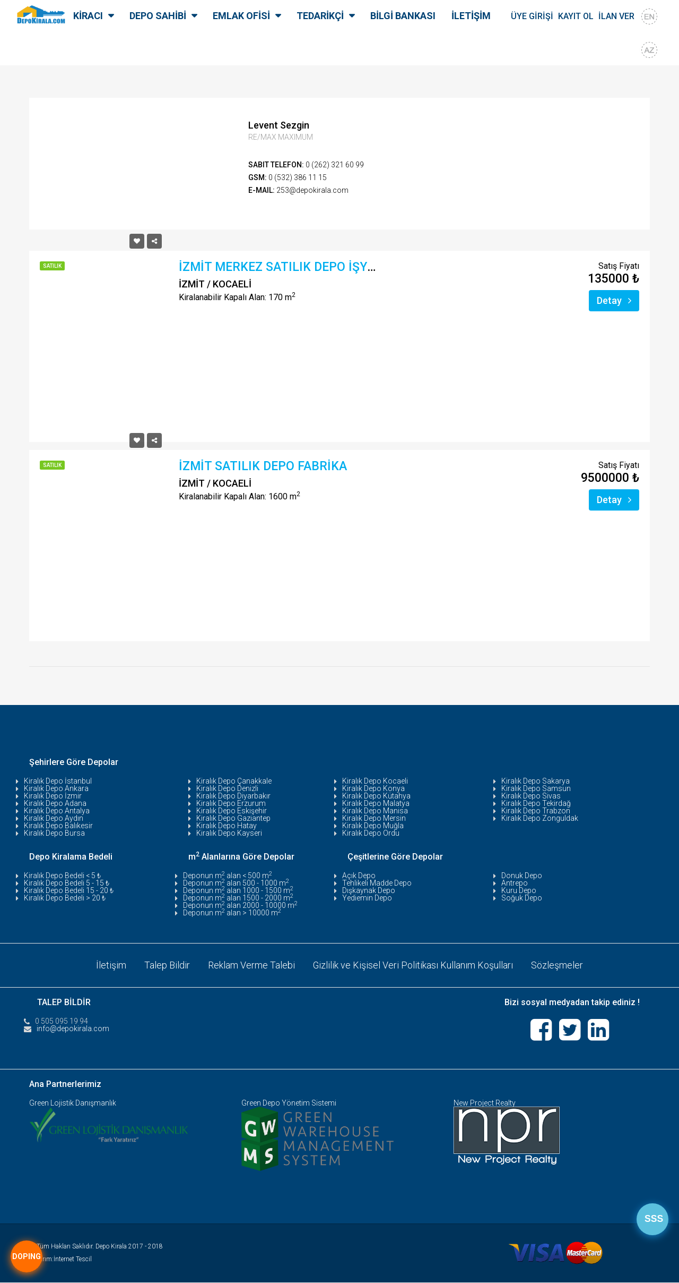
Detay (614, 300)
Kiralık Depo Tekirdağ (536, 803)
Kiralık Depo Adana (55, 803)
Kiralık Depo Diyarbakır (233, 796)
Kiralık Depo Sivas (531, 796)
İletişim (111, 965)
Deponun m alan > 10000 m (232, 912)
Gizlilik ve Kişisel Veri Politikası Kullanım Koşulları (413, 965)
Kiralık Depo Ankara (56, 788)
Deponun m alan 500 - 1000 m (236, 883)
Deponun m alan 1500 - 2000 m (238, 898)
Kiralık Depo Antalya (57, 810)
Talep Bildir (167, 965)
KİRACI (88, 15)
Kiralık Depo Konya (373, 788)
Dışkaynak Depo (368, 890)
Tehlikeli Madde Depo (377, 883)
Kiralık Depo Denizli (227, 788)
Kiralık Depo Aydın (53, 818)
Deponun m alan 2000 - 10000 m (240, 905)
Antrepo (514, 883)
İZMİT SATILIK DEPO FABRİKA (263, 466)
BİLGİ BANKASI (403, 15)
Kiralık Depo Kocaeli (375, 781)
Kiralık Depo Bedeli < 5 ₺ (62, 875)
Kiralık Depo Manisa (375, 810)
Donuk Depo (521, 875)
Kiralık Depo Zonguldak (539, 818)
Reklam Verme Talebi (251, 965)
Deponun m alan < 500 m (227, 875)
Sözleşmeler (558, 965)
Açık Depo (359, 875)
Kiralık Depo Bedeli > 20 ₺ (65, 898)
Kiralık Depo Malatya (376, 803)
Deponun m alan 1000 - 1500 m (238, 890)
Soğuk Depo (521, 898)
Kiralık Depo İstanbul (58, 781)
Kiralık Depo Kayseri (229, 833)
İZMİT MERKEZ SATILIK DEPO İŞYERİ (282, 267)
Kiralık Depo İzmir (53, 796)
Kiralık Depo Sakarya (535, 781)
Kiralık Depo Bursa (54, 833)
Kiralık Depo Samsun (536, 788)
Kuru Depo (518, 890)
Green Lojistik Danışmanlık (72, 1103)
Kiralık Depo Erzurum (231, 803)
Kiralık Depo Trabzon (535, 810)
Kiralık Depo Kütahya (376, 796)
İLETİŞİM (471, 15)
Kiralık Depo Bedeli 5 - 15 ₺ (66, 883)
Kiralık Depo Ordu (370, 833)
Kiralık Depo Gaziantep (233, 818)
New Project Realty (485, 1103)
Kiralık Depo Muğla (373, 825)
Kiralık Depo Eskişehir (231, 810)
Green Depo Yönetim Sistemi (288, 1103)
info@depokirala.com (73, 1028)
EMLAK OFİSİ (241, 15)
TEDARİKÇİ (320, 15)
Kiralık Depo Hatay (226, 825)
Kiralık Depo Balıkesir (58, 825)
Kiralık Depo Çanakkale (234, 781)
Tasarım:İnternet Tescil (60, 1259)
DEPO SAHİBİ (157, 15)
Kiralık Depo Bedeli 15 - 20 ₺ (69, 890)
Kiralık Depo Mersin (374, 818)
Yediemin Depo (367, 898)
